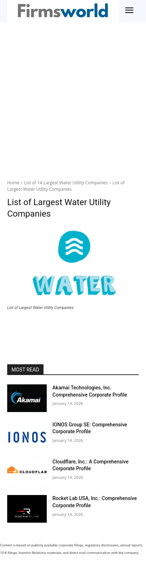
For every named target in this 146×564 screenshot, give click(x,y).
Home (13, 183)
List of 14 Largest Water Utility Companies (66, 183)
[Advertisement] (73, 103)
